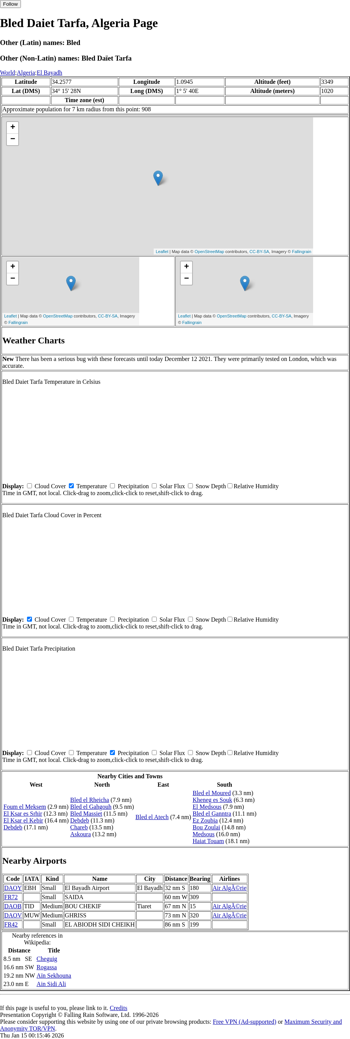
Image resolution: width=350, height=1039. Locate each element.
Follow (10, 4)
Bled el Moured (211, 793)
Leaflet (162, 251)
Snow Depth (211, 486)
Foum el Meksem (24, 806)
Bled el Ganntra (211, 813)
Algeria (26, 72)
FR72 (11, 897)
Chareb (79, 827)
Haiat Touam (208, 841)
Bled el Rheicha (89, 800)
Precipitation (133, 486)
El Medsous (206, 806)
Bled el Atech (152, 817)
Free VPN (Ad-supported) (244, 1021)
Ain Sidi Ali (51, 984)
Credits (118, 1008)
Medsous (203, 834)
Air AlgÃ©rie (230, 888)
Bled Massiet (86, 813)
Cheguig (47, 959)
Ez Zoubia (205, 820)
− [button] (12, 139)
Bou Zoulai (206, 827)
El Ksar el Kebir (23, 820)
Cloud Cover (50, 486)
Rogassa (47, 967)
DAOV (13, 915)
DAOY (13, 888)
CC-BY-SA (259, 251)
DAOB (12, 906)
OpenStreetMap (209, 251)
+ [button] (12, 127)
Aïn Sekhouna (54, 975)
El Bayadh (49, 72)
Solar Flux (172, 486)
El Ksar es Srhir (22, 813)
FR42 (11, 924)
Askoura (80, 834)
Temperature (91, 486)
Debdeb (12, 827)
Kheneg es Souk (212, 800)
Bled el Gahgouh (90, 806)
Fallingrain (301, 251)
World (7, 72)
